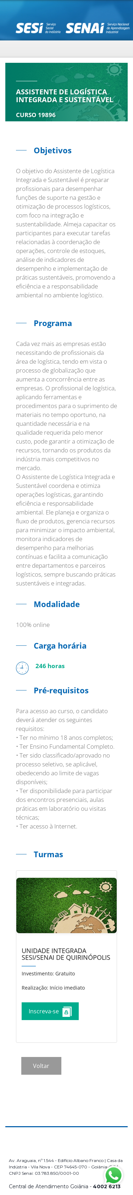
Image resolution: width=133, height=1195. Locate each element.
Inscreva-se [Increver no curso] (50, 1012)
